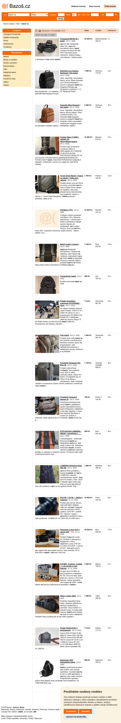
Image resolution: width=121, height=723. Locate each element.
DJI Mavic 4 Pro (66, 210)
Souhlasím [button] (71, 711)
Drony (5, 41)
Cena (86, 31)
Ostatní (6, 85)
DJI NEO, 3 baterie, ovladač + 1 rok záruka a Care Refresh (71, 566)
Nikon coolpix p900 (68, 596)
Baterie (6, 57)
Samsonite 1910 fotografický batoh (67, 661)
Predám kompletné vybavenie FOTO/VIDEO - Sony (70, 303)
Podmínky (43, 710)
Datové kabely (8, 66)
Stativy (6, 82)
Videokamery (8, 44)
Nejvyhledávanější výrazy (23, 716)
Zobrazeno (112, 31)
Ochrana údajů (53, 710)
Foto (17, 24)
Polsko (31, 718)
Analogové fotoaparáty (11, 34)
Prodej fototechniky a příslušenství (68, 629)
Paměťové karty (9, 79)
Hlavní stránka (8, 24)
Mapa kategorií (6, 716)
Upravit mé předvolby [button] (76, 717)
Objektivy (6, 76)
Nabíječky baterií (9, 72)
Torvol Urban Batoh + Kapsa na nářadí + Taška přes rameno (71, 178)
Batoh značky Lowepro (69, 244)
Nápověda (5, 710)
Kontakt (28, 710)
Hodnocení (20, 710)
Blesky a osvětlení (10, 60)
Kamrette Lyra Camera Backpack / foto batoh (69, 72)
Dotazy (12, 710)
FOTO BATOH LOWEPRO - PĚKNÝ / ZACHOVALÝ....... (71, 432)
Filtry (5, 69)
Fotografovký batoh (68, 276)
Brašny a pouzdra (10, 63)
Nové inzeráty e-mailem (45, 35)
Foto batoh (64, 335)
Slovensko (23, 718)
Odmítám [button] (85, 711)
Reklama (35, 710)
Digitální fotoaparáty (11, 37)
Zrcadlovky (7, 47)
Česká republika (12, 718)
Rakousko (38, 718)
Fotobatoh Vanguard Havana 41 (68, 398)
